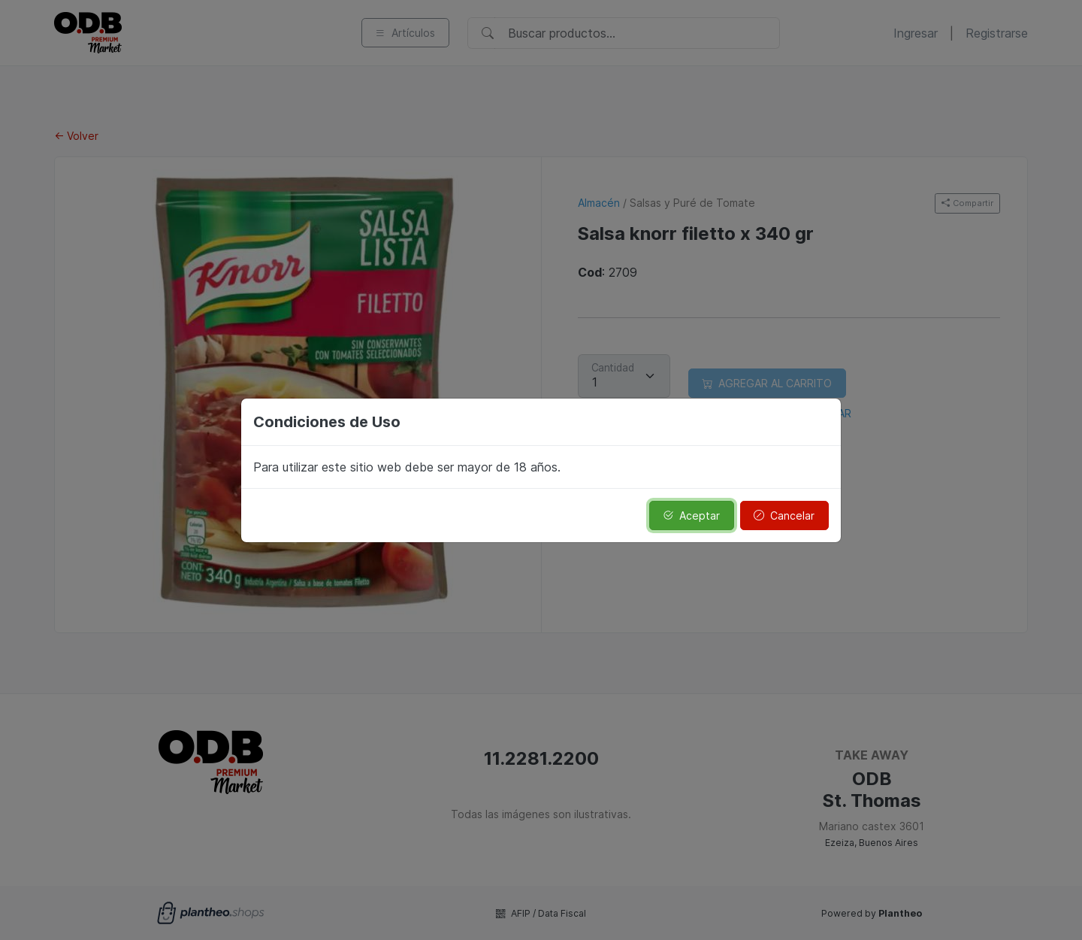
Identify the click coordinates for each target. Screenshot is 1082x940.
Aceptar (691, 515)
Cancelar (784, 515)
